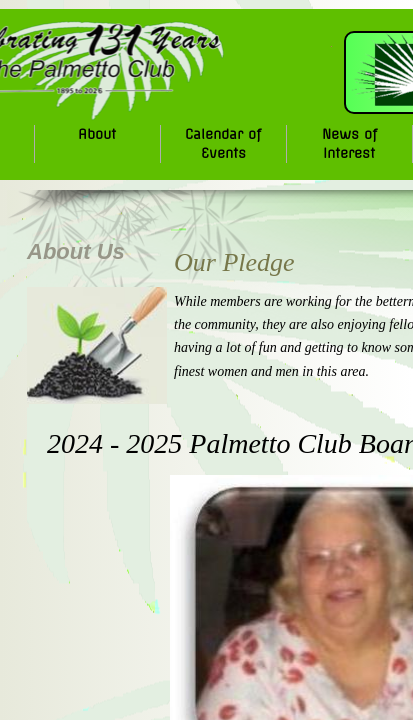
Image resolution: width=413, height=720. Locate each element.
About (97, 134)
